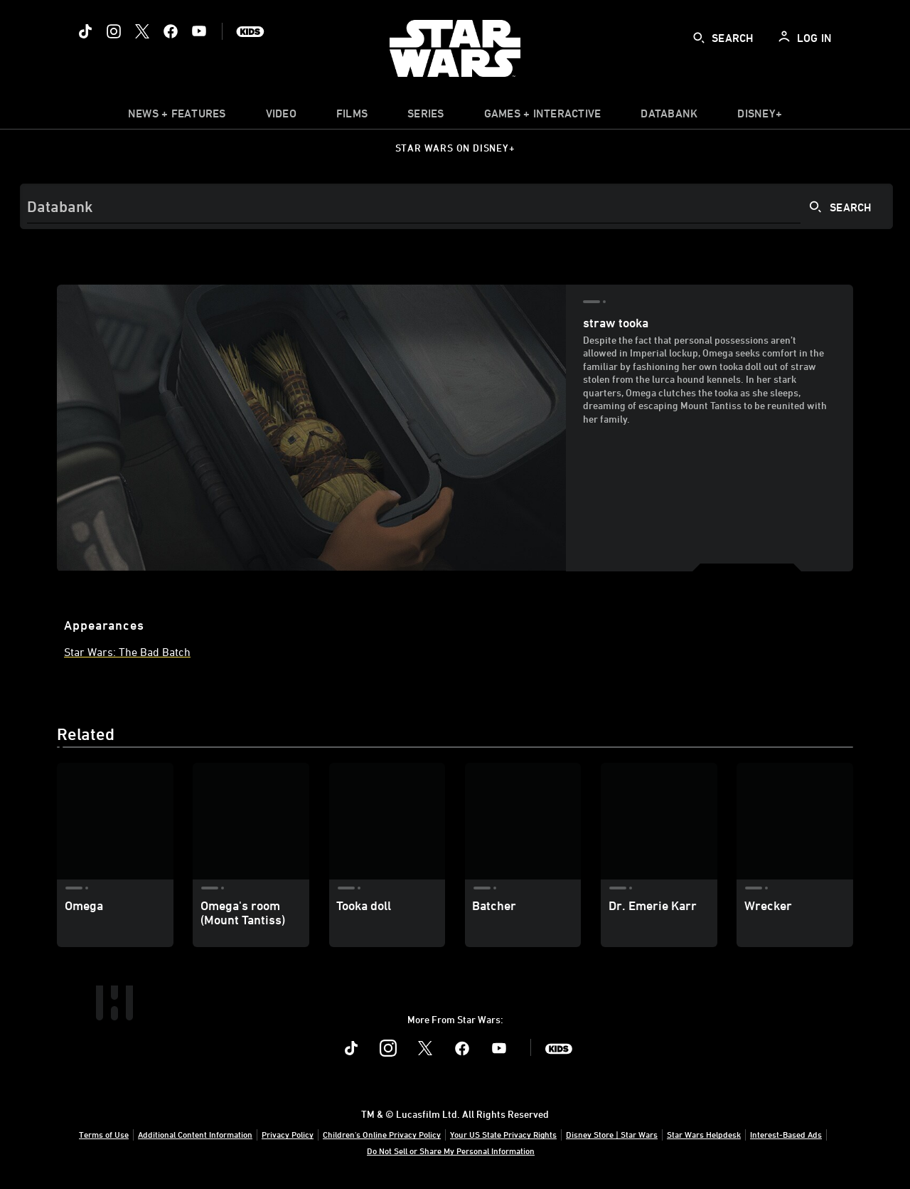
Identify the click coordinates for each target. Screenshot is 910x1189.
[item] (177, 116)
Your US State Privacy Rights (503, 1134)
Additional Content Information (195, 1134)
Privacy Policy (288, 1134)
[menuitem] (281, 116)
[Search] (456, 206)
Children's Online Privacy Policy (382, 1134)
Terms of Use (104, 1134)
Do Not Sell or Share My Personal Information (451, 1151)
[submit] (699, 38)
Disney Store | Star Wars (612, 1134)
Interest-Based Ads (786, 1134)
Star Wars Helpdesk (704, 1134)
